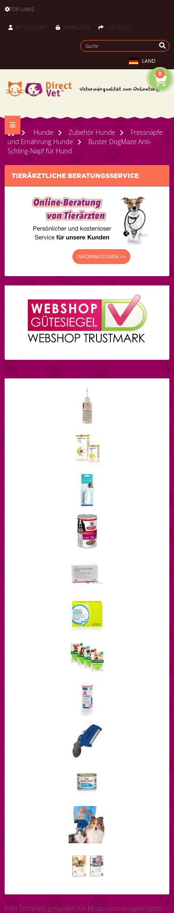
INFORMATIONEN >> (101, 256)
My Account (27, 27)
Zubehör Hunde (92, 132)
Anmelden (72, 27)
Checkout (114, 27)
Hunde (43, 132)
